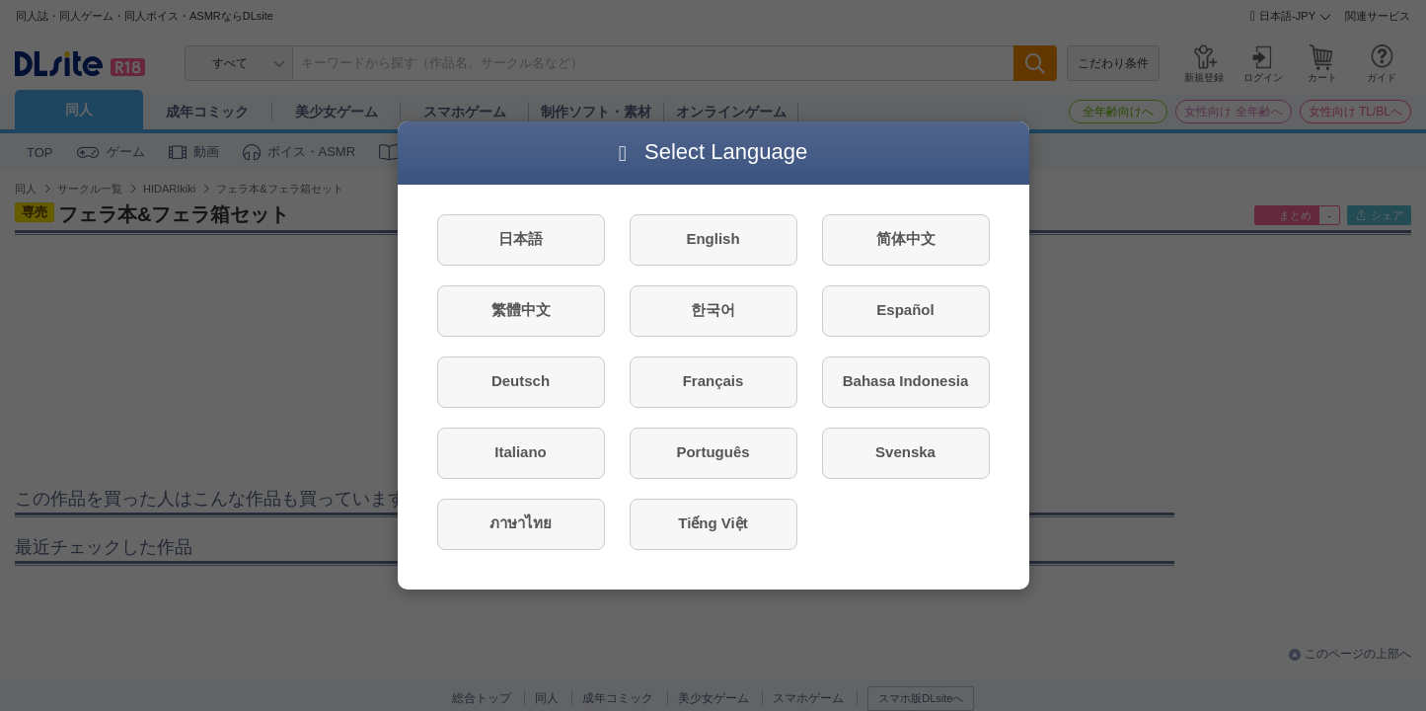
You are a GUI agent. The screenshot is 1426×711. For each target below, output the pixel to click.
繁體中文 (521, 309)
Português (712, 451)
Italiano (520, 451)
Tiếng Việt (712, 522)
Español (905, 309)
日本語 (520, 238)
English (712, 238)
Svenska (905, 451)
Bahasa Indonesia (906, 380)
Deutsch (520, 380)
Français (713, 380)
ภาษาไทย (520, 522)
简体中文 (906, 238)
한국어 (713, 309)
